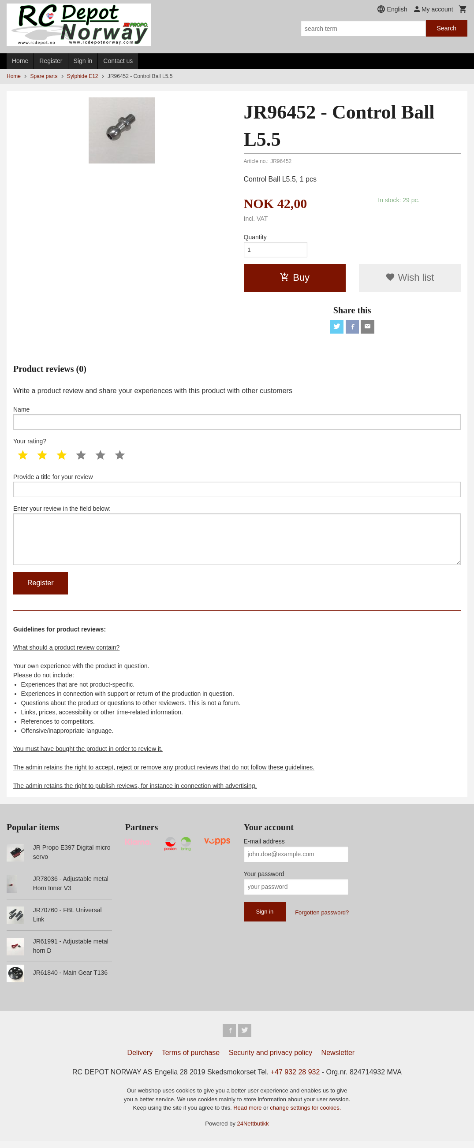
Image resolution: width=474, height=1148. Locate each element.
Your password (264, 880)
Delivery (140, 1059)
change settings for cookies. (305, 1114)
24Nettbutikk (253, 1130)
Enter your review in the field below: (237, 540)
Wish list (409, 278)
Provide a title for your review (237, 488)
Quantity (255, 237)
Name (237, 420)
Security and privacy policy (270, 1059)
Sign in (83, 60)
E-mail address (264, 847)
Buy (295, 278)
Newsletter (338, 1059)
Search (446, 28)
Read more (248, 1114)
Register (50, 60)
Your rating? (29, 443)
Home (20, 60)
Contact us (118, 60)
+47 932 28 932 (295, 1079)
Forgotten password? (322, 918)
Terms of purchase (191, 1059)
